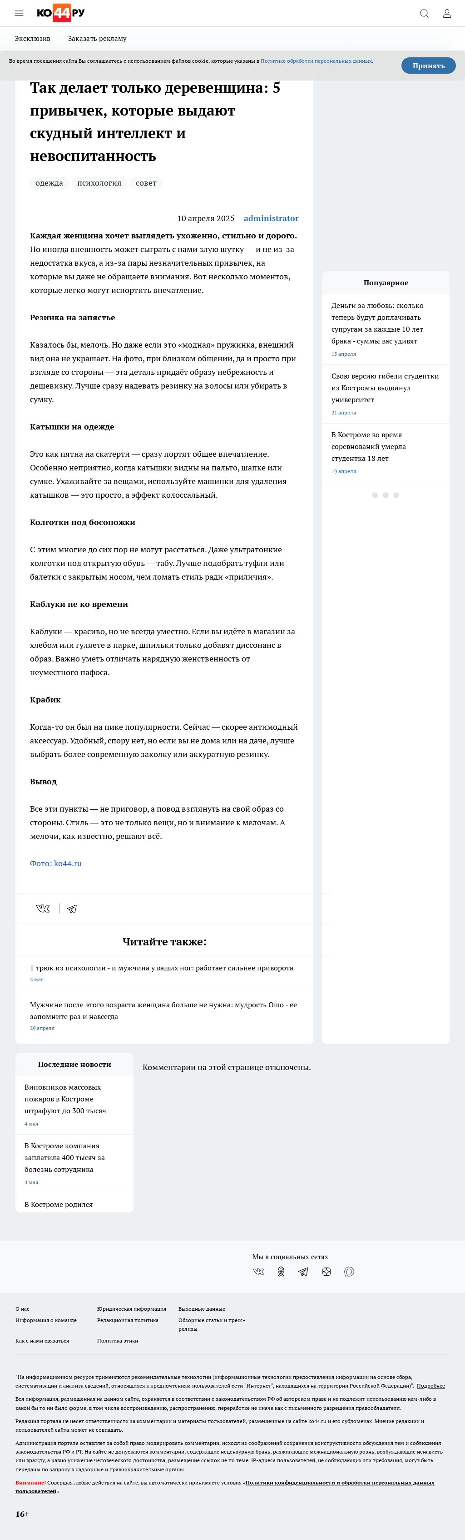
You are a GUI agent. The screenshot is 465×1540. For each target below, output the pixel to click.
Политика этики (117, 1340)
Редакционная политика (127, 1320)
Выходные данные (201, 1308)
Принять (429, 65)
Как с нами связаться (42, 1340)
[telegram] (75, 908)
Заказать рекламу (97, 38)
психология (99, 182)
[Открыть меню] (19, 13)
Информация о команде (46, 1320)
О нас (22, 1308)
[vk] (44, 908)
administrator (271, 218)
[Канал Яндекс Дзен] (326, 1271)
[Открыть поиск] (424, 13)
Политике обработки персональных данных (316, 60)
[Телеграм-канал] (303, 1271)
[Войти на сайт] (447, 13)
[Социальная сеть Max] (349, 1271)
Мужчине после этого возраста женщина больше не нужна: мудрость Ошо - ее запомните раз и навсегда (164, 1017)
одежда (49, 182)
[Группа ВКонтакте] (258, 1271)
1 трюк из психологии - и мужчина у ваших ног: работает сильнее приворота (164, 974)
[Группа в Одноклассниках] (281, 1271)
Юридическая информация (131, 1308)
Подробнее (431, 1385)
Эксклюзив (33, 38)
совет (146, 182)
